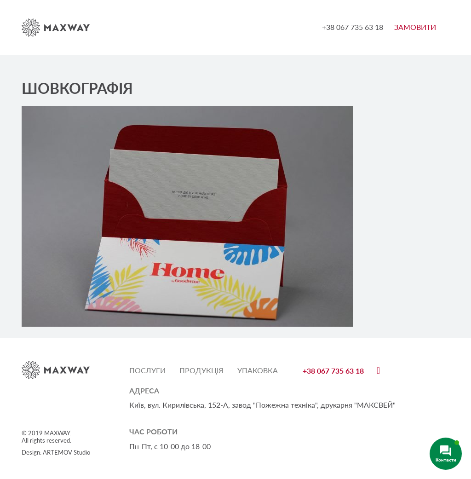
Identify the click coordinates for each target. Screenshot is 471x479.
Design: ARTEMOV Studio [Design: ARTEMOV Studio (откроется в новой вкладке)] (56, 452)
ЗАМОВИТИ (415, 27)
